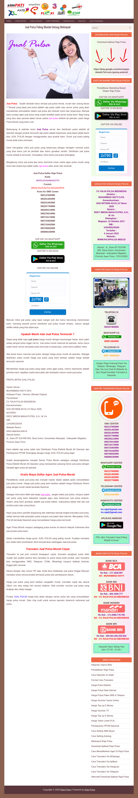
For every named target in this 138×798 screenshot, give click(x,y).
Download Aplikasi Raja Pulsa (105, 746)
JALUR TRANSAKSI (96, 21)
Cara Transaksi (52, 21)
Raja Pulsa (65, 790)
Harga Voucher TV (100, 711)
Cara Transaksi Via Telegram (105, 772)
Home (8, 21)
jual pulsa (53, 118)
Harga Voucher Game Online (105, 700)
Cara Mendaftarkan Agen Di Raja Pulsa (110, 751)
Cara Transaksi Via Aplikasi (104, 761)
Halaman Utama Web (101, 665)
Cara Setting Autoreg (101, 736)
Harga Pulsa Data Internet (103, 690)
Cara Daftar (20, 21)
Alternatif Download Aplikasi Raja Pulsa (110, 777)
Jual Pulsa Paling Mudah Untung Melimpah (47, 27)
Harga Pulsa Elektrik (101, 685)
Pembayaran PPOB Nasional (105, 726)
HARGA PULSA (68, 21)
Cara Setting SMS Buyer (103, 731)
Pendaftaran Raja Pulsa (102, 670)
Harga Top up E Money (102, 705)
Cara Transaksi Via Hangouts (105, 767)
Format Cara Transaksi (102, 680)
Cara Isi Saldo (36, 21)
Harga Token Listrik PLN (102, 721)
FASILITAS (81, 21)
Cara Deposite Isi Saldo (102, 675)
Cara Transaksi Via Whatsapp (105, 756)
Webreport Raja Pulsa (101, 741)
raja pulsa (43, 166)
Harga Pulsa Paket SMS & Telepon (108, 695)
